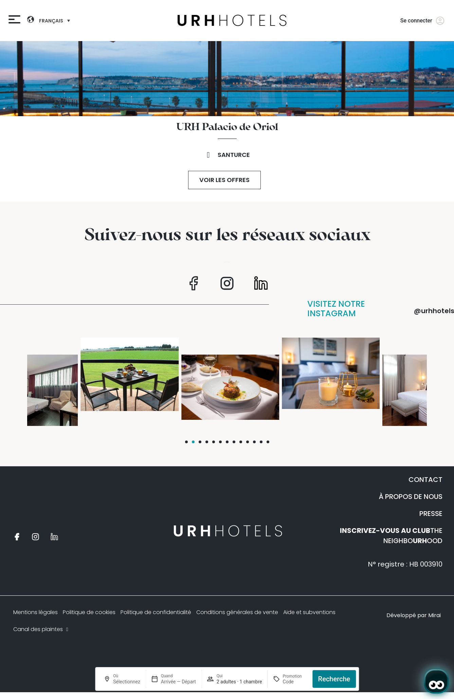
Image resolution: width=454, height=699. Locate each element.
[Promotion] (295, 681)
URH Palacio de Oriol (227, 127)
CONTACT (425, 479)
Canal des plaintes (41, 629)
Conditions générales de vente (237, 612)
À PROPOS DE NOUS (410, 496)
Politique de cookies (89, 612)
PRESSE (430, 513)
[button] (186, 442)
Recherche (334, 679)
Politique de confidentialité (156, 612)
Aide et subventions (309, 612)
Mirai (434, 615)
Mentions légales (35, 612)
